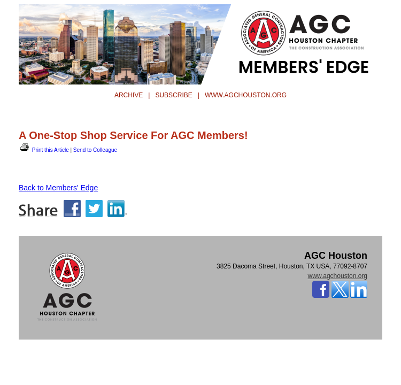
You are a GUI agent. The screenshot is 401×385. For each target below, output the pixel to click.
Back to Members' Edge (58, 187)
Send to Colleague (95, 150)
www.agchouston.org (337, 276)
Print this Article (44, 150)
